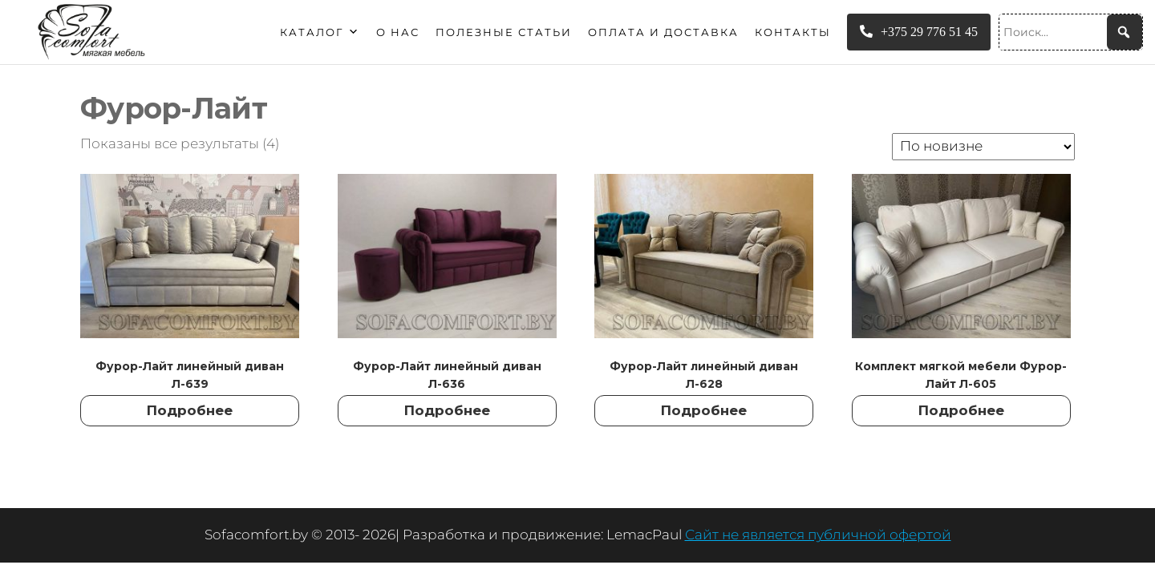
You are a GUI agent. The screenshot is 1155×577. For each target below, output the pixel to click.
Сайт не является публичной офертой (818, 535)
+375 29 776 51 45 (919, 31)
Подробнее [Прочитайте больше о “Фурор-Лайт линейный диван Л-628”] (704, 410)
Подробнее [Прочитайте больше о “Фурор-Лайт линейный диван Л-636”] (447, 410)
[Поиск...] (1070, 32)
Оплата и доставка (663, 32)
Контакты (793, 32)
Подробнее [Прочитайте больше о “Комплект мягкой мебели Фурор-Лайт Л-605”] (961, 410)
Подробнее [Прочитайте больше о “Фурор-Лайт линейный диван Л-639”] (190, 410)
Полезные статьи (504, 32)
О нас (397, 32)
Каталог (320, 32)
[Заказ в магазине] (983, 146)
